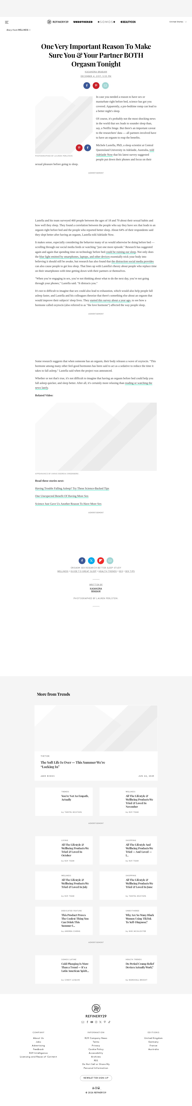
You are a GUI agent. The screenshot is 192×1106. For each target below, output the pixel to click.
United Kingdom (153, 1038)
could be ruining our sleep (121, 252)
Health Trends (108, 572)
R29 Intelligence (38, 1053)
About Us (38, 1038)
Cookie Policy (96, 1049)
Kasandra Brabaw (96, 72)
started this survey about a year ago (110, 300)
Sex (121, 572)
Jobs (38, 1042)
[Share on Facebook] (86, 85)
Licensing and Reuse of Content (38, 1057)
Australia (153, 1049)
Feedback (38, 1049)
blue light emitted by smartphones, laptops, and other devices (74, 256)
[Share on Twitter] (91, 560)
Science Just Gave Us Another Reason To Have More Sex (68, 503)
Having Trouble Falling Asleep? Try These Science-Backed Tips (72, 488)
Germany (153, 1042)
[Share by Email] (105, 85)
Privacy (96, 1046)
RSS (96, 1060)
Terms (96, 1042)
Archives (96, 1057)
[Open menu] (6, 20)
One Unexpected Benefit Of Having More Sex (61, 496)
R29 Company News (96, 1038)
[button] (172, 25)
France (153, 1046)
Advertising (38, 1046)
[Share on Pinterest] (96, 85)
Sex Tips (130, 572)
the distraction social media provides (132, 261)
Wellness (63, 572)
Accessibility (96, 1053)
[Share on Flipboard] (100, 560)
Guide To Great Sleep (83, 572)
